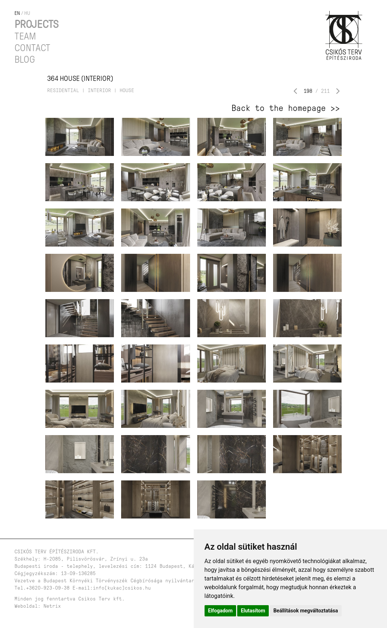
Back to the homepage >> (285, 108)
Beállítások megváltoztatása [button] (305, 610)
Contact (32, 47)
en (17, 13)
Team (25, 36)
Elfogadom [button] (220, 610)
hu (27, 13)
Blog (25, 59)
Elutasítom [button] (253, 610)
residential (63, 90)
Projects (36, 24)
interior (99, 90)
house (127, 90)
